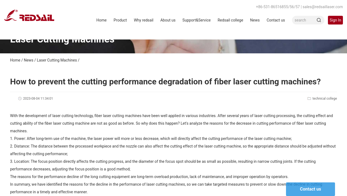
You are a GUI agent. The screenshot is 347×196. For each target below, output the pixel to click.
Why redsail (143, 20)
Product (120, 20)
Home (101, 20)
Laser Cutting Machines (57, 60)
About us (168, 20)
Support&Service (196, 20)
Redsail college (230, 20)
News (255, 20)
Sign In (335, 20)
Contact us (276, 20)
